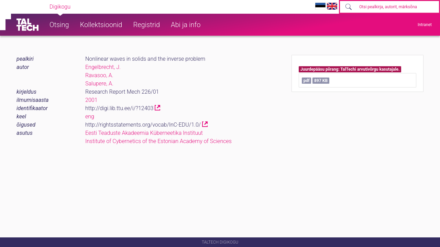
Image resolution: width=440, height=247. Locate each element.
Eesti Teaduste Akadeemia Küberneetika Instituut (144, 133)
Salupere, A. (99, 83)
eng (89, 116)
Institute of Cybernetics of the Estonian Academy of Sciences (158, 141)
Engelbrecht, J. (103, 67)
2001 (91, 100)
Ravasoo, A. (99, 75)
